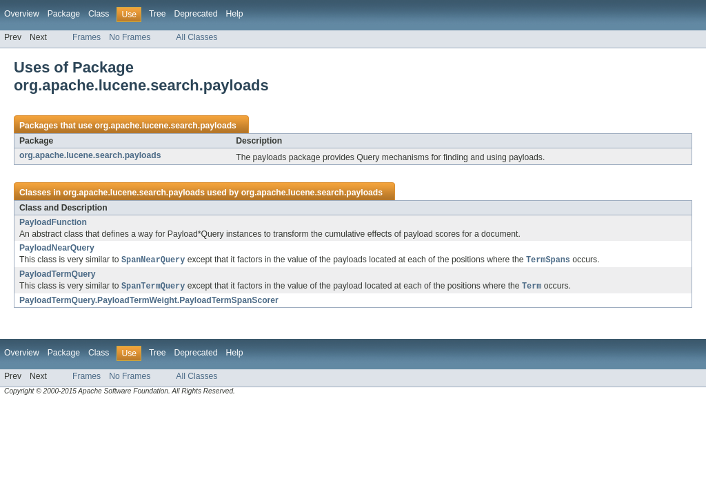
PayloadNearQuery (56, 248)
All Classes (196, 37)
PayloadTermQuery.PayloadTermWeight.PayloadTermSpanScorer (149, 301)
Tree (157, 14)
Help (234, 14)
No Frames (129, 37)
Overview (21, 14)
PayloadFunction (53, 222)
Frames (86, 37)
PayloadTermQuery (57, 275)
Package (64, 14)
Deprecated (196, 14)
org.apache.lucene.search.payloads (165, 125)
